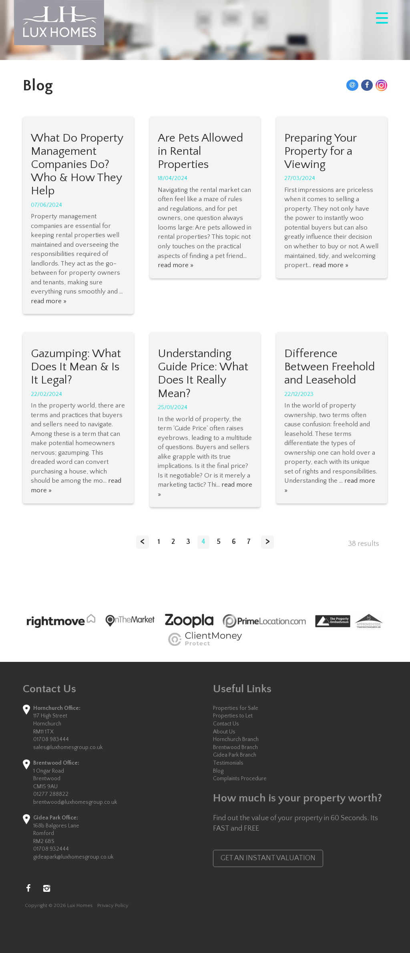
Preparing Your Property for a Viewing (320, 151)
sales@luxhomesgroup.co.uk (67, 747)
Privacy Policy (113, 905)
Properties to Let (233, 716)
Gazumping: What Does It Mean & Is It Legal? (76, 367)
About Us (224, 732)
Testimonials (228, 763)
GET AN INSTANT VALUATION (268, 858)
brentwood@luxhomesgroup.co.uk (75, 802)
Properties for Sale (235, 708)
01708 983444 (51, 739)
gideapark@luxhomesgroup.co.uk (73, 857)
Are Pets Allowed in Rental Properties (200, 151)
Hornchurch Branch (236, 739)
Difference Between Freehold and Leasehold (329, 367)
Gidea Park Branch (234, 755)
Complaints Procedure (240, 778)
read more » (48, 301)
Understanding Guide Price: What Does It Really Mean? (203, 373)
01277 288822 (50, 794)
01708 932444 (51, 849)
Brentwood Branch (235, 747)
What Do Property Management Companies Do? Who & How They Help (77, 165)
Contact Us (226, 724)
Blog (218, 771)
